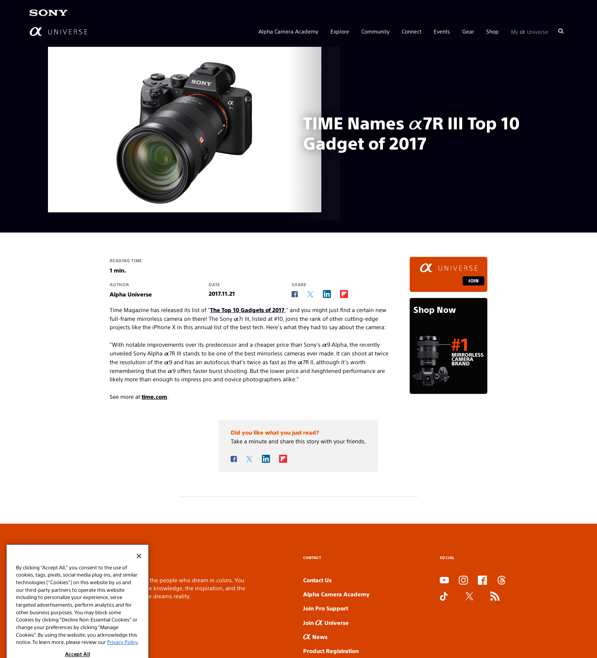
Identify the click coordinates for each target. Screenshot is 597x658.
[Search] (560, 31)
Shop (492, 31)
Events (442, 31)
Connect (411, 31)
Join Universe (326, 622)
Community (375, 31)
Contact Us (317, 579)
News (315, 636)
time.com (154, 396)
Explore (339, 31)
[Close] (139, 599)
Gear (468, 31)
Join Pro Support (325, 608)
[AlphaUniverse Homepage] (58, 31)
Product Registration (331, 650)
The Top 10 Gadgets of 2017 (247, 309)
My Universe (529, 31)
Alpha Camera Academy (288, 31)
